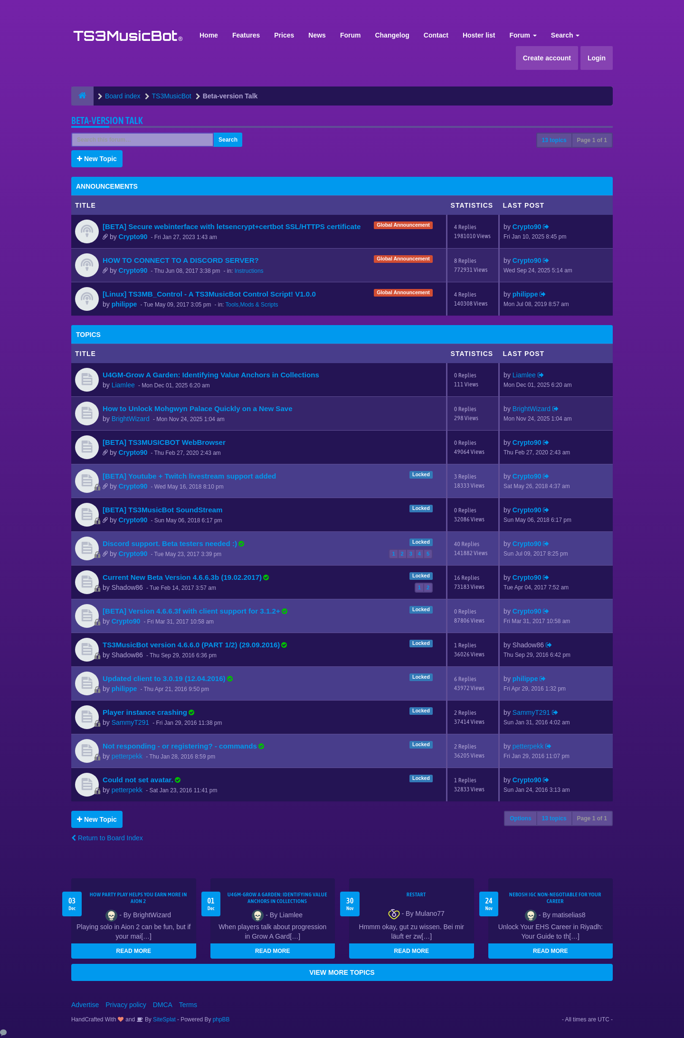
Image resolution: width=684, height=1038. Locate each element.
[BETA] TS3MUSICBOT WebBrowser (164, 442)
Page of (592, 140)
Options (520, 818)
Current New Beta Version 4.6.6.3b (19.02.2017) (182, 577)
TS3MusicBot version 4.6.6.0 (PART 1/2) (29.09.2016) (191, 645)
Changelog (392, 35)
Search (565, 35)
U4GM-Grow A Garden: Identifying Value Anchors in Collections (211, 375)
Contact (436, 35)
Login (597, 58)
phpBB (221, 1019)
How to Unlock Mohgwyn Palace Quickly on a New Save (198, 408)
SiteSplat (164, 1019)
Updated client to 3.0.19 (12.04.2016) (164, 678)
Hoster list (479, 35)
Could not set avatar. (138, 780)
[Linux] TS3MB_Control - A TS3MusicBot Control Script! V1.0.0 (209, 294)
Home (209, 35)
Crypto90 (133, 236)
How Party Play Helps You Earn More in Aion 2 (138, 897)
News (317, 35)
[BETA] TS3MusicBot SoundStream (162, 510)
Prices (284, 35)
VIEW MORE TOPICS (341, 972)
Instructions (249, 271)
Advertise (85, 1005)
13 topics (554, 140)
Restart (416, 894)
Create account (547, 58)
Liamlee (123, 385)
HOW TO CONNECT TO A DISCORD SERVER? (181, 260)
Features (246, 35)
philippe (124, 304)
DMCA (162, 1005)
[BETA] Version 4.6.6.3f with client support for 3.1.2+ (191, 611)
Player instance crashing (145, 712)
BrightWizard (131, 419)
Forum (350, 35)
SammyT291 (130, 722)
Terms (188, 1005)
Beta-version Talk (107, 120)
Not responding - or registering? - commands (180, 746)
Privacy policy (125, 1005)
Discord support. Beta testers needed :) (170, 543)
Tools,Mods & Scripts (251, 304)
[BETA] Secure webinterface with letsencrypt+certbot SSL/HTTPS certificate (232, 226)
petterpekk (127, 756)
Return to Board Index (107, 838)
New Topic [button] (97, 159)
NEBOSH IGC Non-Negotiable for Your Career (555, 897)
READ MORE (133, 951)
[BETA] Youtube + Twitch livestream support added (189, 476)
